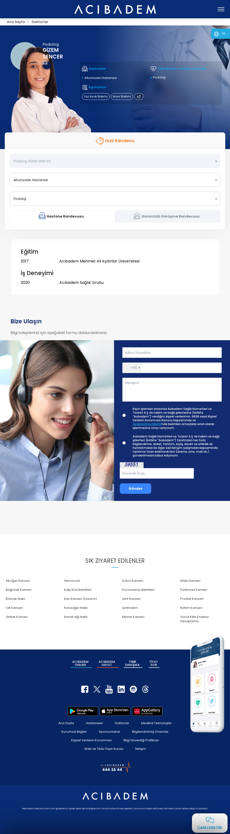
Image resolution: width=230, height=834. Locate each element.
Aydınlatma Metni (147, 424)
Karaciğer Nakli (76, 608)
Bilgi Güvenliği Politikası (141, 740)
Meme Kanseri (133, 617)
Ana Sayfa (66, 723)
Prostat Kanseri (192, 598)
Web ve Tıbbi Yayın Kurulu (103, 749)
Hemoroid (72, 580)
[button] (132, 368)
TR (223, 33)
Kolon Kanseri (132, 580)
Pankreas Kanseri (193, 589)
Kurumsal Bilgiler (74, 731)
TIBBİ (132, 663)
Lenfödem (130, 608)
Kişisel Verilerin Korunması (91, 740)
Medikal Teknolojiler (156, 723)
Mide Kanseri (190, 580)
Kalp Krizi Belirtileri (78, 589)
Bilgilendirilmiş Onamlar (150, 731)
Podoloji (159, 77)
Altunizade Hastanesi (100, 78)
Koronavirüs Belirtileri (138, 589)
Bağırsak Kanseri (19, 589)
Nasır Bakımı (122, 96)
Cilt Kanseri (14, 608)
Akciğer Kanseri (18, 580)
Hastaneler (94, 723)
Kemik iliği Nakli (75, 617)
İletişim (140, 749)
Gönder (136, 488)
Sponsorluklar (109, 731)
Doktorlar (122, 723)
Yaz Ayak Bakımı (96, 96)
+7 (139, 96)
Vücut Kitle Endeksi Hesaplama (194, 619)
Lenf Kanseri (131, 598)
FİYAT (154, 663)
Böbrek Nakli (15, 598)
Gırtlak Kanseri (17, 617)
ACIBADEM (80, 663)
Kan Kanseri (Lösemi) (80, 598)
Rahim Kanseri (191, 608)
